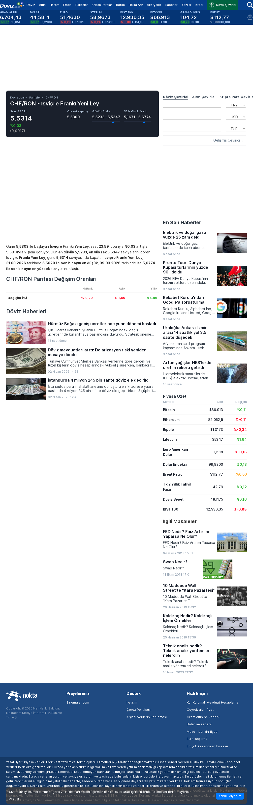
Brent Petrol (173, 474)
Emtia (67, 5)
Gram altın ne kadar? (203, 717)
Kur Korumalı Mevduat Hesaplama (212, 702)
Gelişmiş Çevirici (226, 140)
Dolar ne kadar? (199, 724)
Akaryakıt (154, 5)
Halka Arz (136, 5)
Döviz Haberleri (26, 311)
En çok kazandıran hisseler (207, 746)
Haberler (171, 5)
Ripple (168, 429)
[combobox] (236, 105)
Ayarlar (14, 798)
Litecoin (170, 439)
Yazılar (186, 5)
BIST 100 (170, 509)
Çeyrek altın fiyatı (200, 709)
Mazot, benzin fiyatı (202, 731)
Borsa (120, 5)
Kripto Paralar (102, 5)
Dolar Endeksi (175, 464)
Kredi (199, 5)
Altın (42, 5)
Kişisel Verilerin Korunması (146, 717)
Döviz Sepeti (174, 499)
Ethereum (171, 419)
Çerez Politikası (138, 709)
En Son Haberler (182, 222)
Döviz (31, 5)
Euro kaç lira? (197, 739)
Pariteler (81, 5)
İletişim (131, 702)
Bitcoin (169, 410)
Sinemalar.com (77, 702)
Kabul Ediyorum (230, 796)
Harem (54, 5)
